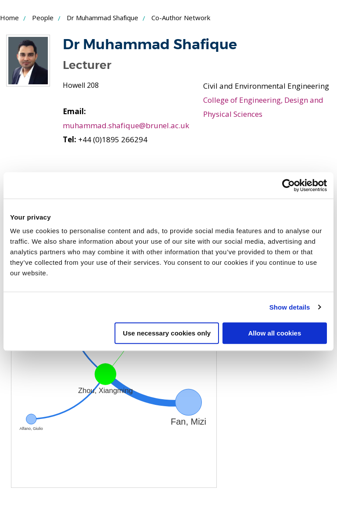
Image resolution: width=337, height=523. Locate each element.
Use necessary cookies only (167, 333)
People (43, 17)
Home (9, 17)
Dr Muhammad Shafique (102, 17)
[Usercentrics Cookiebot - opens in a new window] (288, 185)
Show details (289, 307)
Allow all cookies (274, 333)
